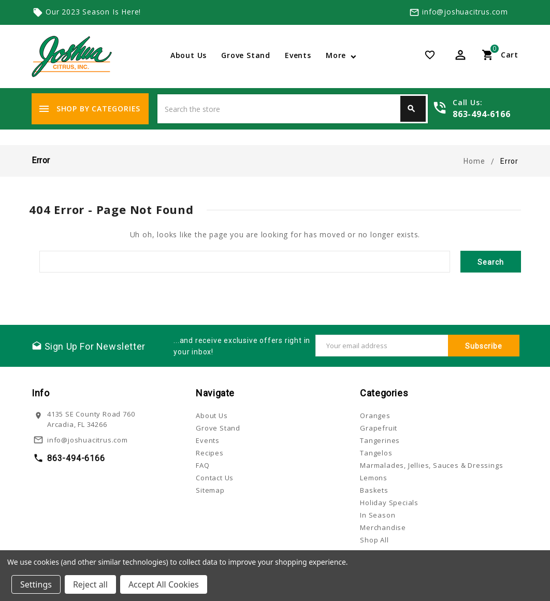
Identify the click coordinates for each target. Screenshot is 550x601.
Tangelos (376, 452)
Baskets (374, 490)
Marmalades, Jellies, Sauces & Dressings (431, 465)
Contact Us (215, 477)
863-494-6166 (482, 114)
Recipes (210, 452)
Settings (36, 584)
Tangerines (380, 440)
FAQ (202, 465)
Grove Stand (245, 55)
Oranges (375, 415)
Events (298, 55)
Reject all (90, 584)
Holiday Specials (389, 502)
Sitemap (210, 490)
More (336, 55)
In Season (377, 515)
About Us (188, 55)
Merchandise (383, 527)
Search (411, 109)
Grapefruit (378, 428)
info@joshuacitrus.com (465, 12)
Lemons (373, 477)
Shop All (374, 540)
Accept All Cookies (163, 584)
